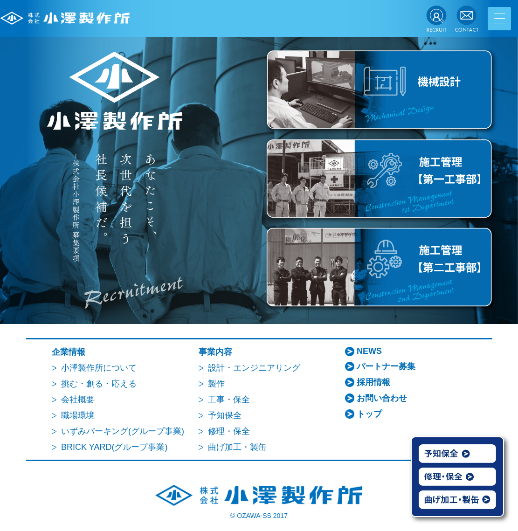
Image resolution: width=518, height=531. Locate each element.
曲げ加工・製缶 (237, 447)
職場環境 (78, 415)
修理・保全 (229, 431)
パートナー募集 (386, 366)
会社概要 (78, 399)
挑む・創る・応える (99, 383)
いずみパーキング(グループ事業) (122, 431)
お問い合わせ (382, 398)
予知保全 (225, 415)
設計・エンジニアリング (254, 367)
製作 (216, 383)
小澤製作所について (99, 367)
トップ (369, 414)
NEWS (369, 351)
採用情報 (373, 382)
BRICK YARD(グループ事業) (114, 447)
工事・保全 (229, 399)
